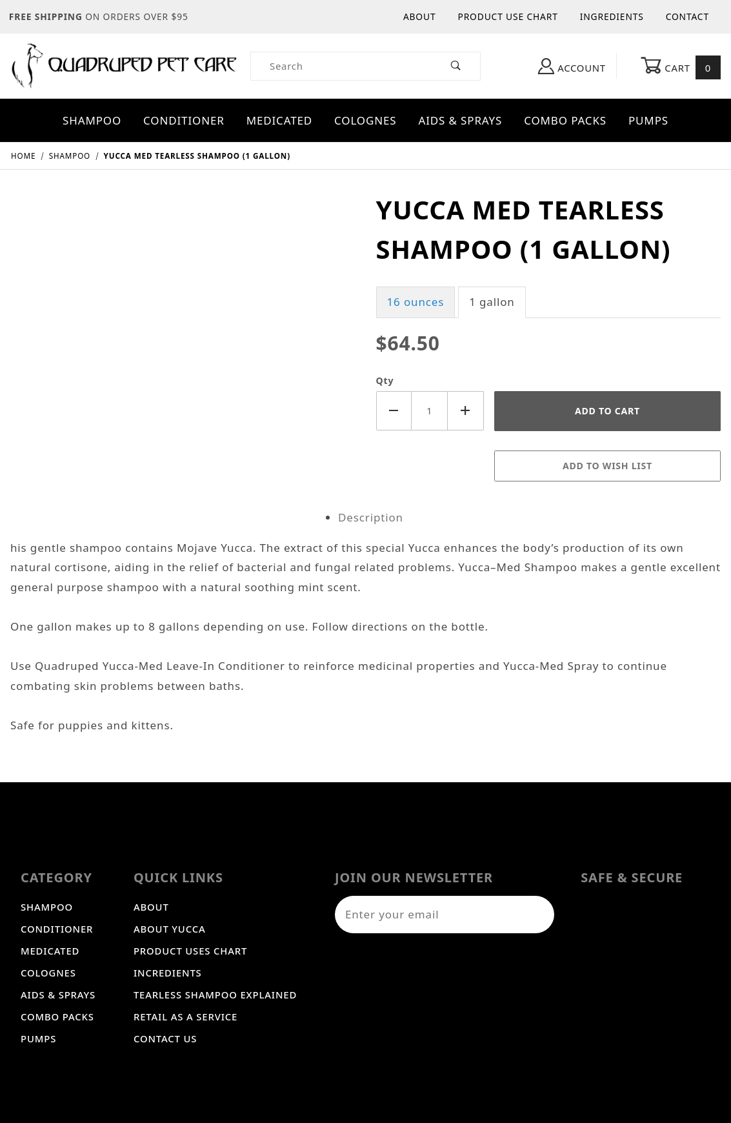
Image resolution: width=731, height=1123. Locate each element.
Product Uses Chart (190, 950)
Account (572, 66)
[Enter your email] (428, 914)
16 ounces (416, 301)
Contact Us (165, 1038)
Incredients (168, 972)
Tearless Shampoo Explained (215, 994)
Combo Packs (565, 120)
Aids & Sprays (460, 120)
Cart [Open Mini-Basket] (681, 67)
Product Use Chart (507, 16)
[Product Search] (341, 66)
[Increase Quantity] (466, 410)
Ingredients (612, 16)
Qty (385, 380)
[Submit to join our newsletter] (538, 914)
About (419, 16)
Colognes (365, 120)
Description (370, 517)
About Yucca (170, 928)
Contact (687, 16)
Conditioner (184, 120)
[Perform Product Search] (455, 66)
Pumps (648, 120)
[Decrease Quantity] (394, 410)
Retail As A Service (185, 1016)
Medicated (279, 120)
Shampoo (92, 120)
